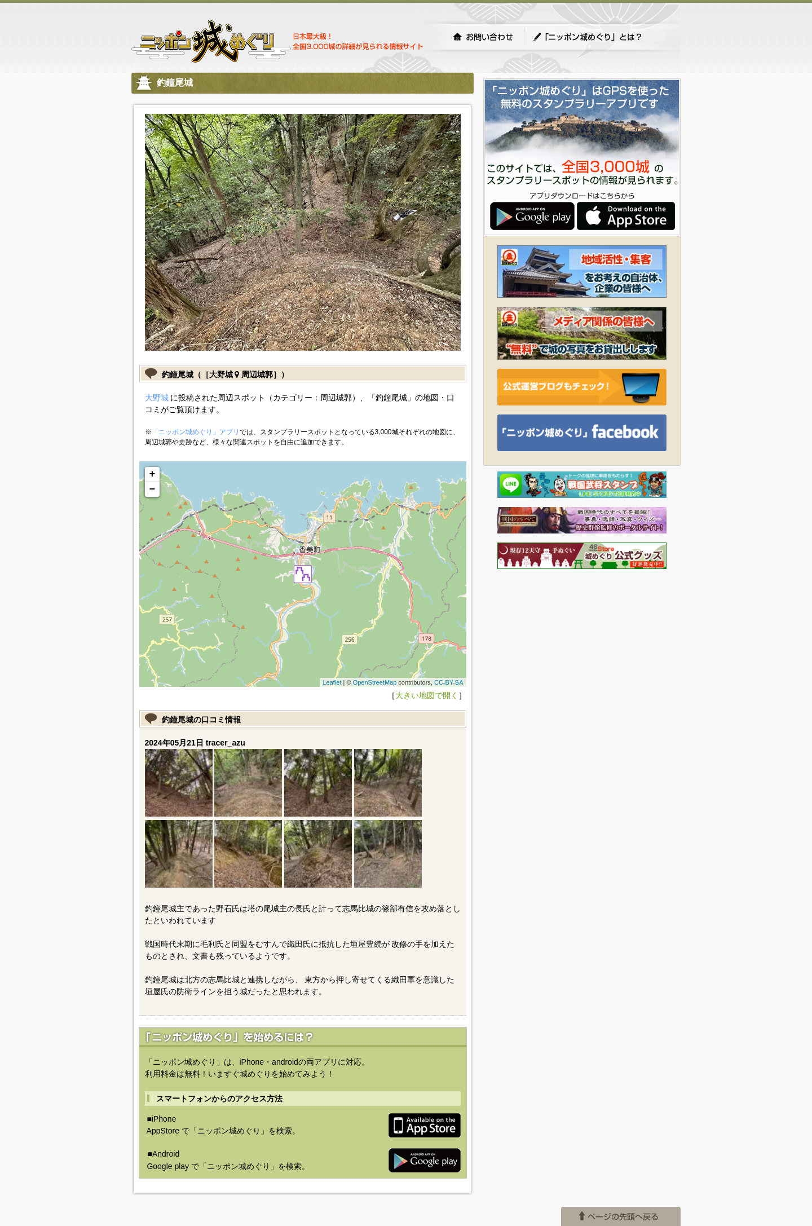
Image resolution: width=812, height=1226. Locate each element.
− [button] (152, 489)
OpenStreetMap (375, 682)
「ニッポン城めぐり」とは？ (598, 36)
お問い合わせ (482, 36)
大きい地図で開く (426, 695)
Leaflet (332, 682)
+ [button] (152, 474)
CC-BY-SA (449, 682)
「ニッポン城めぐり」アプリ (196, 432)
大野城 (157, 397)
